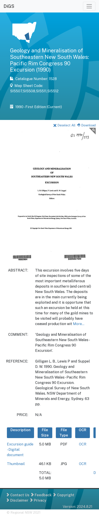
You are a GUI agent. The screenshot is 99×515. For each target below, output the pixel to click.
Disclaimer (17, 500)
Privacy (38, 500)
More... (78, 324)
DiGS (9, 6)
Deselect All (64, 125)
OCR (82, 444)
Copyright (63, 495)
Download (86, 125)
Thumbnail (16, 464)
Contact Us (18, 495)
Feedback (41, 495)
